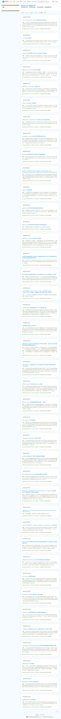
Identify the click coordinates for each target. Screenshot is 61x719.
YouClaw (34, 1)
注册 (53, 1)
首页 (27, 12)
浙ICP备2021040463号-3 (48, 716)
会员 (11, 1)
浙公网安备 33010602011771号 (34, 716)
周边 (14, 1)
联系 (36, 12)
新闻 (18, 1)
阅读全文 (33, 26)
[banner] (5, 2)
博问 (21, 1)
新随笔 (31, 12)
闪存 (25, 1)
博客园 (23, 12)
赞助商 (28, 1)
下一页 (57, 711)
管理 (45, 12)
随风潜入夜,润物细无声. (28, 5)
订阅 (39, 12)
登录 (56, 1)
